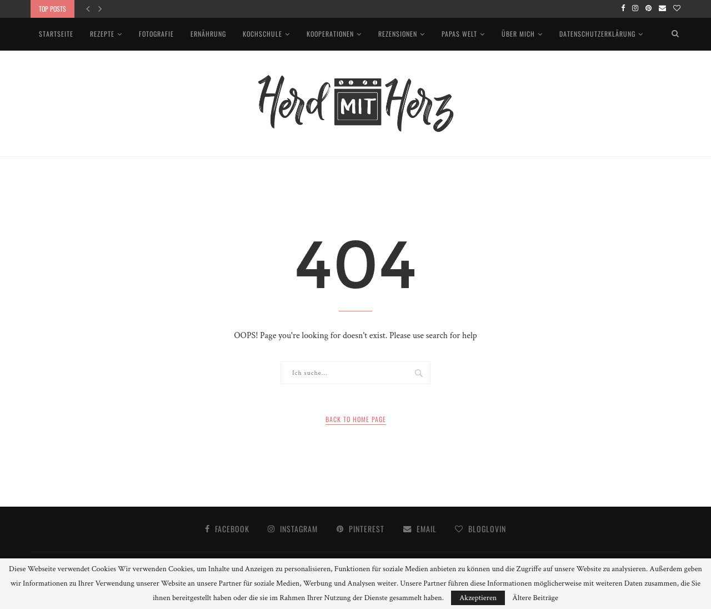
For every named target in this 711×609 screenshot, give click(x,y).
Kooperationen (330, 33)
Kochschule (262, 33)
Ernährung (208, 33)
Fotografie (156, 33)
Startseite (56, 33)
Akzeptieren (478, 598)
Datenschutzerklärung (597, 33)
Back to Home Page (356, 419)
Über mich (518, 33)
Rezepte (102, 33)
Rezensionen (397, 33)
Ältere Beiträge (535, 598)
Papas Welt (459, 33)
